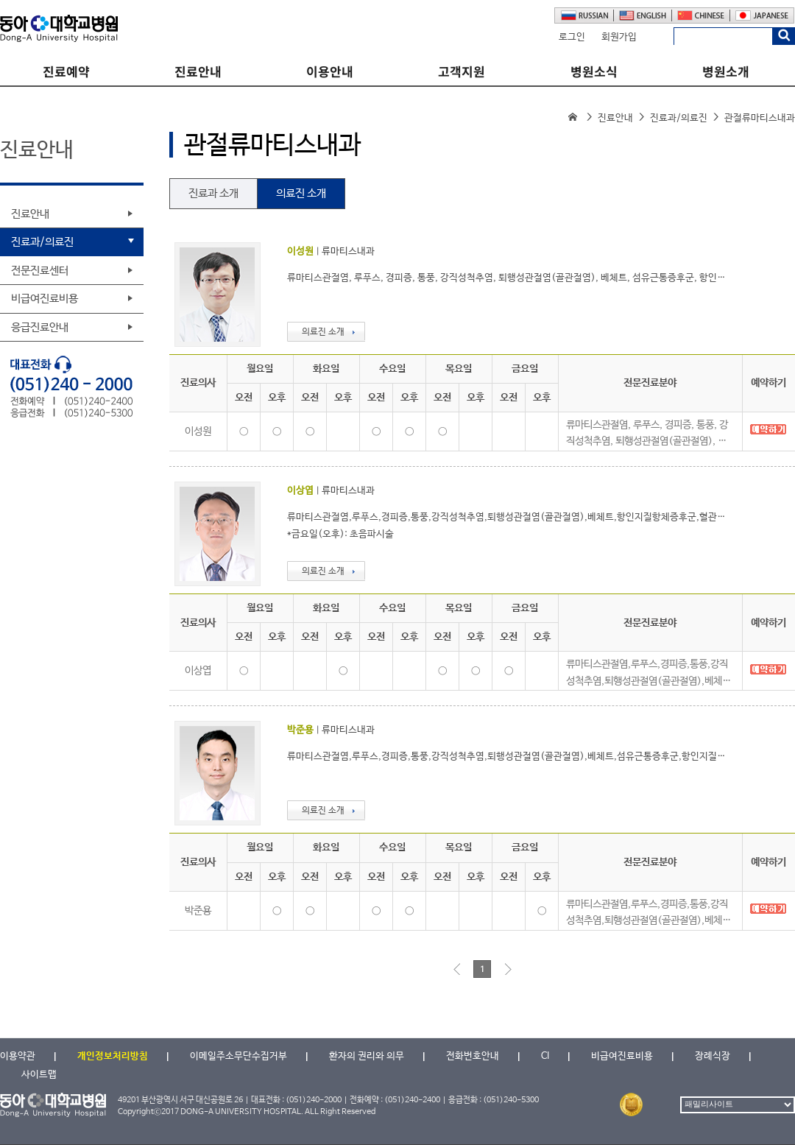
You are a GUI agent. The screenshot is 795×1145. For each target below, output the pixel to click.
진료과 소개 (213, 193)
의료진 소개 (301, 193)
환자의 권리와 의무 (366, 1056)
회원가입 (619, 37)
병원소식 (594, 71)
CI (545, 1056)
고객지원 (461, 71)
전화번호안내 (472, 1056)
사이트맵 (39, 1074)
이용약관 (17, 1056)
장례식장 (712, 1056)
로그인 (572, 37)
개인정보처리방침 (112, 1056)
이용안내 (329, 71)
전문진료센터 (39, 270)
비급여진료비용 (44, 298)
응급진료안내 (39, 327)
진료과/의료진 (678, 118)
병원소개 (725, 71)
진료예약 (66, 71)
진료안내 (198, 71)
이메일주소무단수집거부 (238, 1056)
